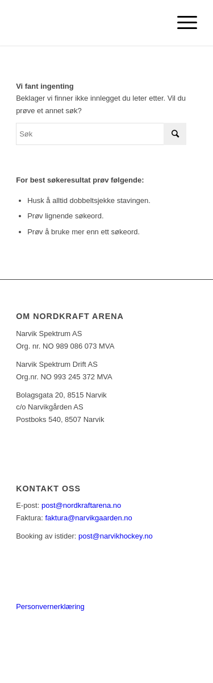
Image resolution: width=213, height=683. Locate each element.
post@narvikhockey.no (115, 536)
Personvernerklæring (50, 606)
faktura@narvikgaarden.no (88, 518)
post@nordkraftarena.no (81, 505)
